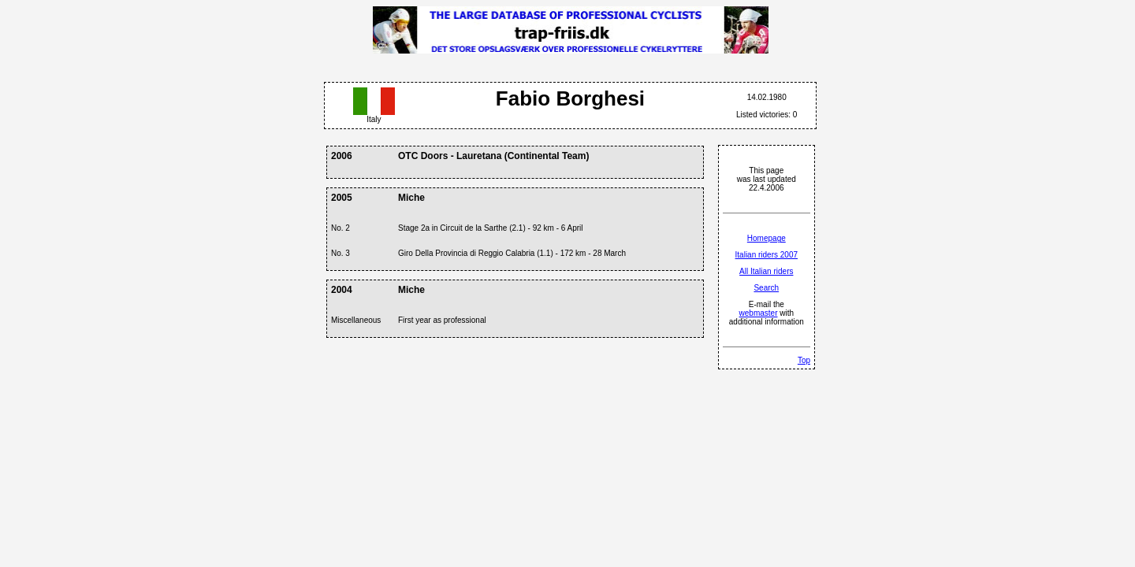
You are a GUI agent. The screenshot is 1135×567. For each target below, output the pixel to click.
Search (766, 288)
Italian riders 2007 (766, 254)
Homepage (766, 238)
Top (804, 360)
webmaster (758, 313)
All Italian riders (766, 271)
